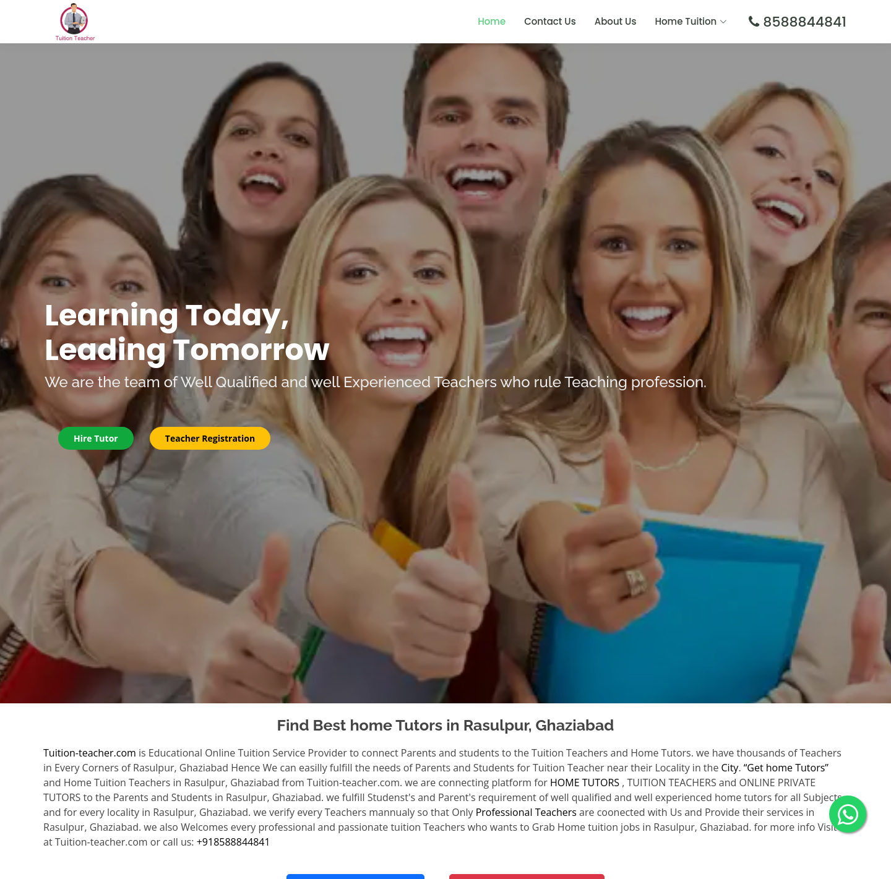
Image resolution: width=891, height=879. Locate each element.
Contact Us (550, 21)
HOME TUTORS (584, 782)
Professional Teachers (526, 812)
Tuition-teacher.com (89, 753)
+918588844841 (233, 842)
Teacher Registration (210, 438)
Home (492, 21)
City (730, 767)
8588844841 (802, 22)
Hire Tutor (96, 438)
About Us (616, 21)
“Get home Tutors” (786, 767)
